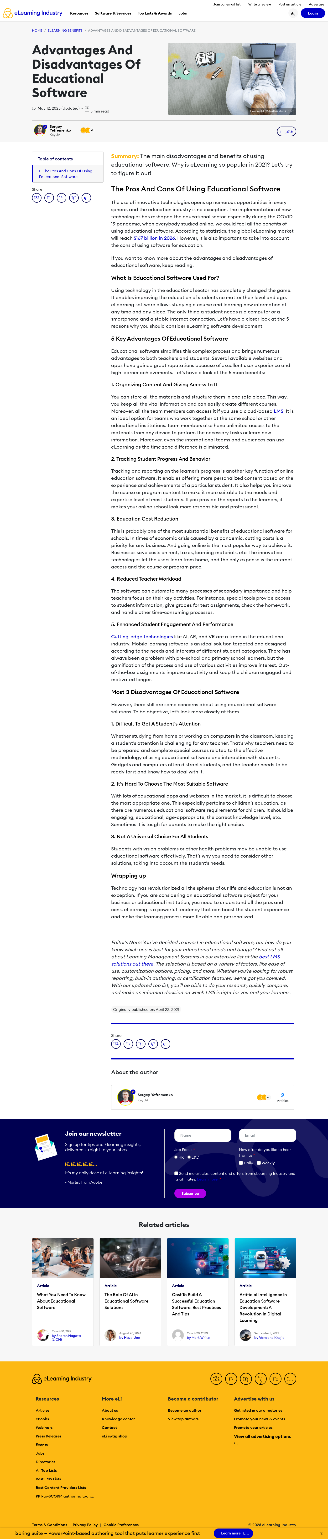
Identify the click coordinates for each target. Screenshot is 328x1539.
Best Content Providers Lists (61, 1487)
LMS (278, 411)
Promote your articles (253, 1427)
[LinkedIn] (246, 1379)
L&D (195, 1157)
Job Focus (184, 1149)
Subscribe (190, 1193)
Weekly (266, 1163)
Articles (42, 1410)
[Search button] (293, 13)
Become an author (184, 1410)
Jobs (40, 1453)
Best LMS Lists (48, 1479)
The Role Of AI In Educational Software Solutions (126, 1301)
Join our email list (227, 4)
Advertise (316, 4)
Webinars (44, 1427)
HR (181, 1157)
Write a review (259, 4)
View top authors (183, 1418)
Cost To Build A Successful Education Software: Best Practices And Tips (196, 1304)
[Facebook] (216, 1379)
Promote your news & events (259, 1418)
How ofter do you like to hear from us (265, 1152)
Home (37, 30)
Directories (45, 1461)
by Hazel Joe (129, 1337)
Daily (246, 1163)
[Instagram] (290, 1379)
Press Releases (48, 1436)
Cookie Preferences (121, 1524)
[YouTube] (261, 1379)
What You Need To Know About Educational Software (61, 1301)
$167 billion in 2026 (154, 238)
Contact (109, 1427)
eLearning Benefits (65, 30)
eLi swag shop (114, 1436)
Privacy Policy (85, 1524)
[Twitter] (231, 1379)
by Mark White (198, 1337)
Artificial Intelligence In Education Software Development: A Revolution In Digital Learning (263, 1307)
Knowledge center (118, 1418)
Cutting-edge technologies (142, 636)
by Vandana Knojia (269, 1337)
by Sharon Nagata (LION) (66, 1338)
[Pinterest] (275, 1379)
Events (42, 1444)
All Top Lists (46, 1470)
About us (110, 1410)
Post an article (290, 4)
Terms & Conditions (49, 1524)
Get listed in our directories (258, 1410)
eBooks (42, 1418)
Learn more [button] (207, 1179)
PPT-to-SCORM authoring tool (65, 1496)
